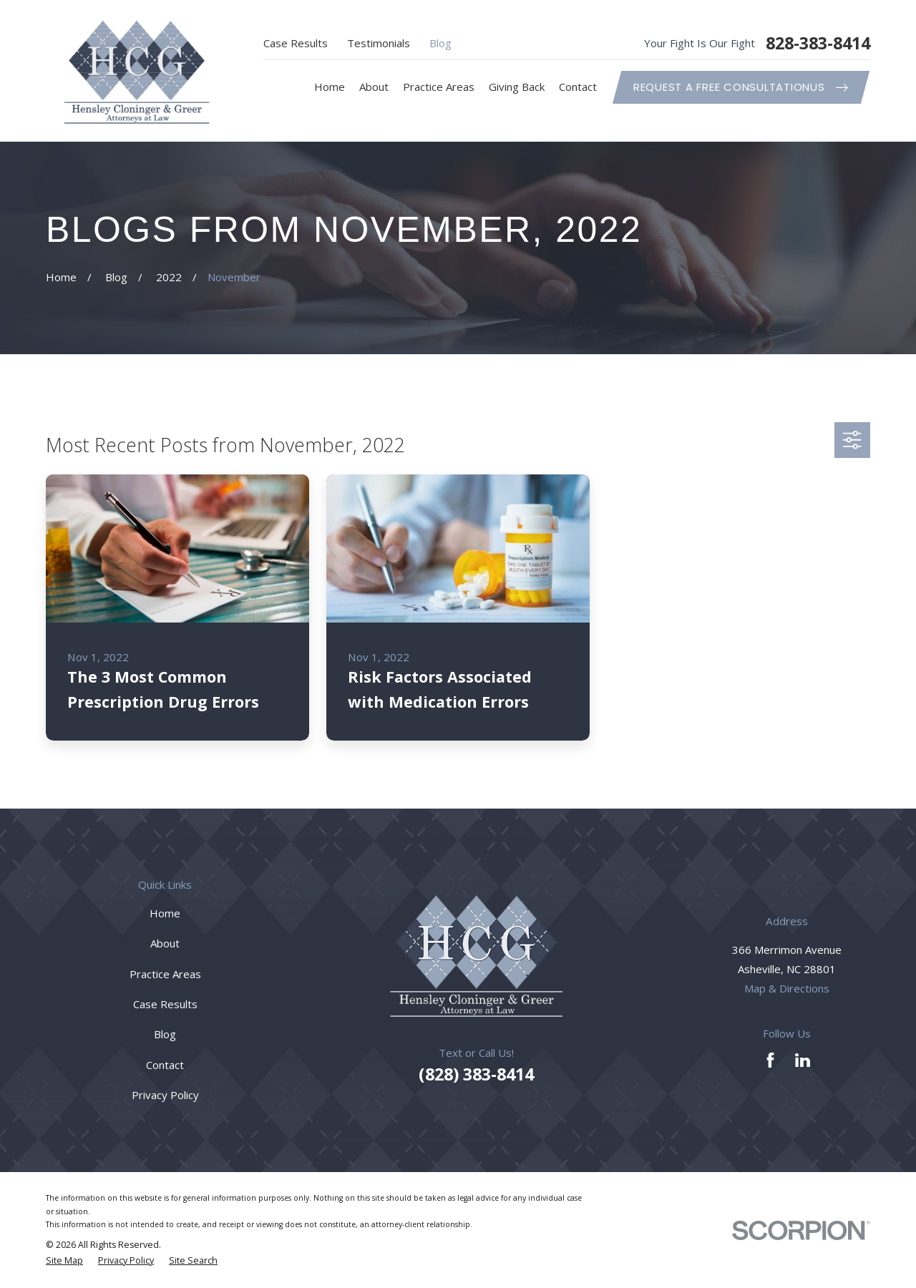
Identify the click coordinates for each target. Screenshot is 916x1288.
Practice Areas (165, 974)
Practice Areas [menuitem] (438, 86)
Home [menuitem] (329, 86)
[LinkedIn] (802, 1060)
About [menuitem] (374, 86)
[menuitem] (64, 1261)
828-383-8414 (818, 43)
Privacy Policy (165, 1095)
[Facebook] (770, 1060)
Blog (440, 43)
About (165, 943)
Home (165, 913)
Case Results (295, 43)
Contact (165, 1065)
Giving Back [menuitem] (517, 86)
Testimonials (378, 43)
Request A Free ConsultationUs (740, 86)
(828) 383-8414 (476, 1074)
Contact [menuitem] (578, 86)
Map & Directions (786, 988)
